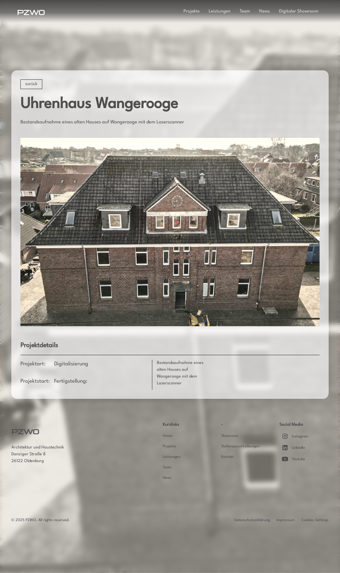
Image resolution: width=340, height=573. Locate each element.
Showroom (229, 436)
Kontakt (227, 457)
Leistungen (220, 11)
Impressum (285, 520)
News (264, 11)
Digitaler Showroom (298, 11)
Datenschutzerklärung (252, 520)
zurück (31, 84)
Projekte (191, 11)
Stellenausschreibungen (240, 446)
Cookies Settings (315, 520)
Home (167, 436)
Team (245, 11)
